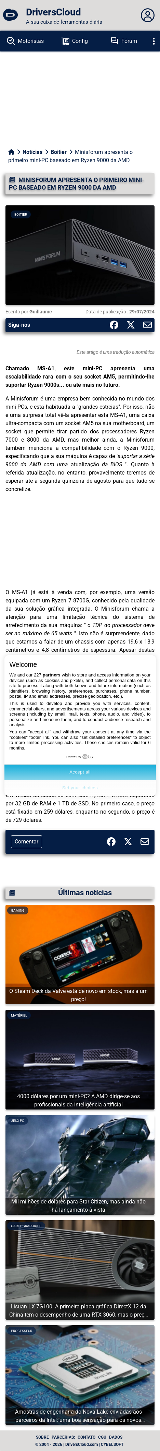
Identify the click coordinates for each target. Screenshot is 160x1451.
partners (52, 674)
